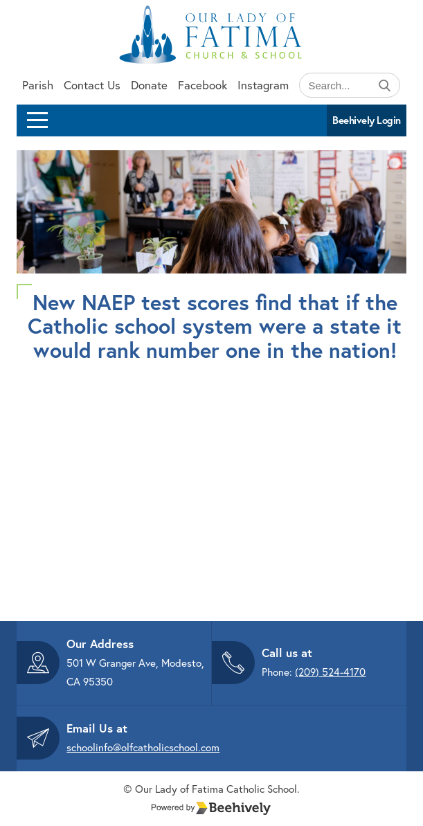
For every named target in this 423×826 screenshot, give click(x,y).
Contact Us (92, 85)
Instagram (263, 85)
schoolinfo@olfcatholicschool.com (142, 747)
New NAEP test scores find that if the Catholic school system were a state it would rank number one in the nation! (215, 325)
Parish (37, 85)
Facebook (202, 85)
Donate (149, 85)
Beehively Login (366, 120)
